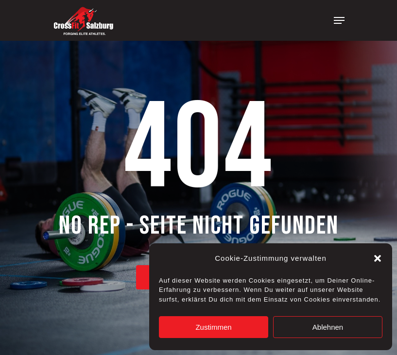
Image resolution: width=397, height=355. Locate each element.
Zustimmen (213, 327)
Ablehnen (327, 327)
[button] (377, 258)
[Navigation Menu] (339, 20)
